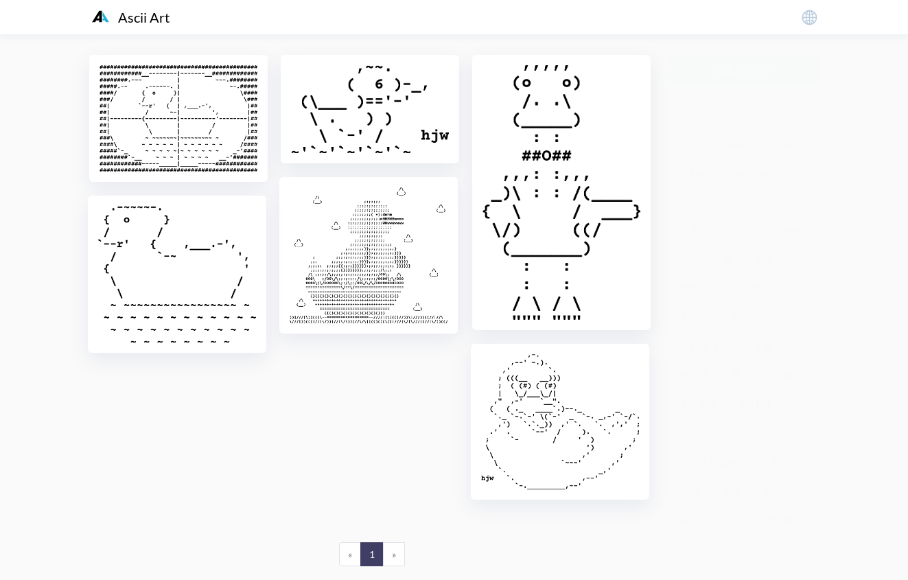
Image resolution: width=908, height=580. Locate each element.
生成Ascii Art (742, 69)
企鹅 (731, 317)
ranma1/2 (739, 202)
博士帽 (779, 519)
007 (687, 115)
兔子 (741, 375)
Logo (689, 144)
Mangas (739, 144)
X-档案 (693, 173)
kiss (687, 202)
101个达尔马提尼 (756, 115)
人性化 (755, 288)
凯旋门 (755, 404)
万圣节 (693, 231)
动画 (731, 490)
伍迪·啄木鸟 (704, 346)
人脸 (689, 317)
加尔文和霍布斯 (713, 461)
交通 (764, 260)
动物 (689, 490)
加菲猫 (784, 461)
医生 (689, 519)
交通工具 (698, 288)
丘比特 (746, 231)
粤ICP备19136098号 (711, 559)
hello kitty (753, 173)
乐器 (689, 260)
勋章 (774, 490)
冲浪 (783, 375)
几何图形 (698, 404)
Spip (789, 144)
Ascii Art (131, 17)
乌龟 (793, 231)
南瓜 (731, 519)
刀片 (689, 433)
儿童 (763, 346)
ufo (791, 202)
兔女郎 (693, 375)
